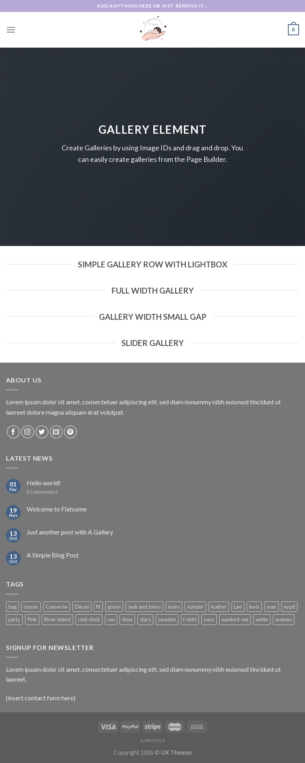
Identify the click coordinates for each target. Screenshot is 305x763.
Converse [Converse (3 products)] (57, 606)
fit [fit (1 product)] (98, 606)
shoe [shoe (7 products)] (127, 619)
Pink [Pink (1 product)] (32, 619)
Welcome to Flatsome (57, 509)
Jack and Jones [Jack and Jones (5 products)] (144, 606)
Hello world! (44, 482)
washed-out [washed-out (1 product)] (235, 619)
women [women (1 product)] (283, 619)
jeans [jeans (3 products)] (174, 606)
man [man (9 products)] (271, 606)
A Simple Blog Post (53, 555)
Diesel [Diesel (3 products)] (82, 606)
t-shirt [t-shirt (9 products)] (190, 619)
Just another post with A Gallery (70, 532)
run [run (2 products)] (111, 619)
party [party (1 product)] (14, 619)
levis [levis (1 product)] (254, 606)
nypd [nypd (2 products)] (289, 606)
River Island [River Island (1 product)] (57, 619)
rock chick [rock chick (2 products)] (89, 619)
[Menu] (10, 29)
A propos (152, 741)
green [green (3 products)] (114, 606)
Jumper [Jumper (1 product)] (195, 606)
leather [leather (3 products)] (219, 606)
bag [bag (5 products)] (12, 606)
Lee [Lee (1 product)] (238, 606)
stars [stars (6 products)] (145, 619)
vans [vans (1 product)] (209, 619)
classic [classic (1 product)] (31, 606)
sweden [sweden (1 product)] (167, 619)
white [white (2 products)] (262, 619)
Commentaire (42, 491)
